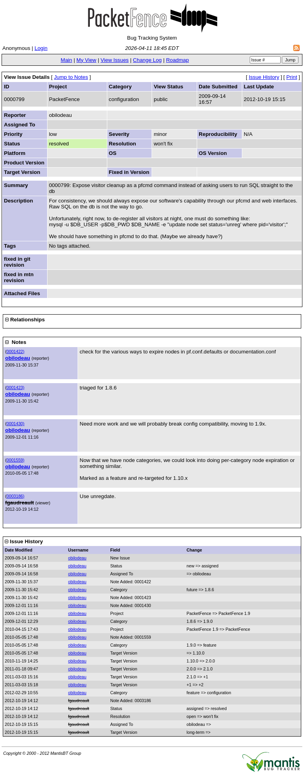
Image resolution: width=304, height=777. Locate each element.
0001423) (16, 387)
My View (86, 60)
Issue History (264, 77)
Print (291, 77)
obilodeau (17, 358)
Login (41, 48)
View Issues (115, 60)
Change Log (147, 60)
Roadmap (177, 60)
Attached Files (22, 293)
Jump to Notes (71, 77)
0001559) (16, 460)
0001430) (16, 423)
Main (66, 60)
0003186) (16, 496)
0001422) (16, 351)
